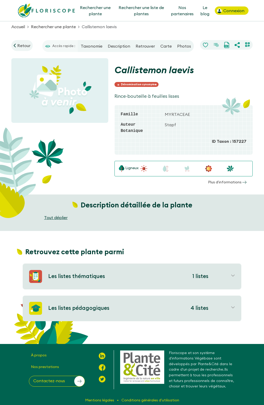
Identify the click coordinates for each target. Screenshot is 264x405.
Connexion (230, 11)
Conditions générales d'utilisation (150, 400)
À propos (39, 355)
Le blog (204, 10)
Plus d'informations (227, 182)
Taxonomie (91, 46)
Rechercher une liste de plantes (141, 10)
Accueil (18, 26)
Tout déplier (56, 217)
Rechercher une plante (95, 10)
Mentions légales (100, 400)
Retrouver (145, 46)
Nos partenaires (182, 10)
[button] (57, 381)
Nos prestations (45, 366)
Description (119, 46)
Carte (166, 46)
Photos (184, 46)
